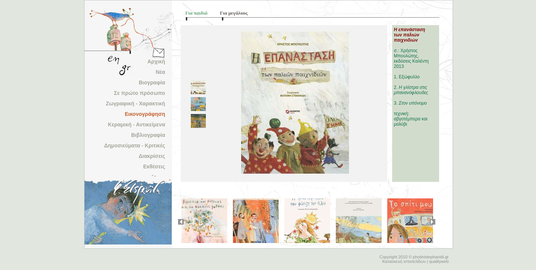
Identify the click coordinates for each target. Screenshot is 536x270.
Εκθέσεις (154, 167)
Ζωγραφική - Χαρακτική (135, 103)
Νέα (160, 72)
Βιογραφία (152, 83)
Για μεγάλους (234, 13)
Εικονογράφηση (145, 114)
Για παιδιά (197, 13)
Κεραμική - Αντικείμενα (136, 125)
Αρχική (156, 61)
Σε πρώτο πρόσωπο (139, 93)
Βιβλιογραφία (148, 135)
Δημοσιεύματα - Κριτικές (134, 145)
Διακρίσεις (152, 156)
